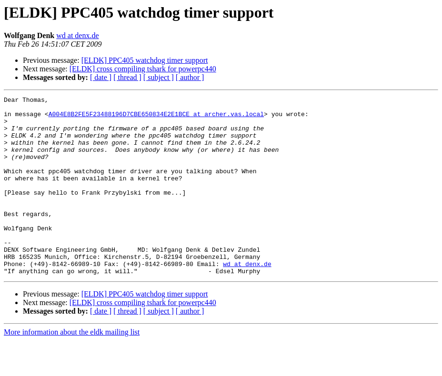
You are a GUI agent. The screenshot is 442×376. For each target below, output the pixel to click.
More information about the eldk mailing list (72, 368)
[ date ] (100, 77)
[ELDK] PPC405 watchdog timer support (144, 60)
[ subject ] (158, 77)
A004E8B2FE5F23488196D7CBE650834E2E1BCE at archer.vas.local (156, 118)
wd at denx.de (77, 35)
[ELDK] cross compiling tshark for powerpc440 (143, 69)
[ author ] (190, 77)
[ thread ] (127, 77)
